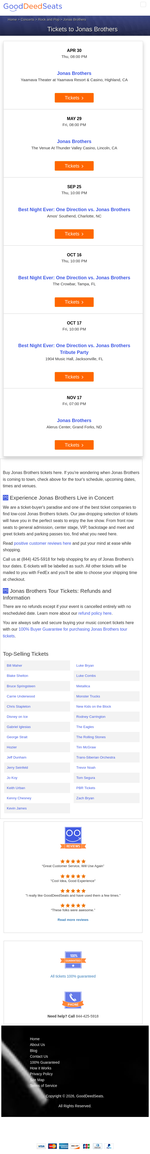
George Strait (17, 737)
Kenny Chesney (19, 798)
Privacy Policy (41, 1074)
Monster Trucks (88, 696)
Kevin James (17, 808)
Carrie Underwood (21, 696)
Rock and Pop (48, 19)
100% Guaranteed (45, 1062)
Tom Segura (85, 778)
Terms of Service (43, 1086)
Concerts (27, 19)
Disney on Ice (17, 717)
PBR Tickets (85, 788)
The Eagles (85, 727)
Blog (33, 1051)
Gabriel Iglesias (19, 727)
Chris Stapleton (18, 706)
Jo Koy (12, 778)
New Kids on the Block (93, 706)
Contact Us (39, 1056)
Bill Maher (14, 665)
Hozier (12, 747)
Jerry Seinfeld (17, 768)
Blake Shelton (17, 676)
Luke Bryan (85, 665)
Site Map (37, 1080)
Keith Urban (16, 788)
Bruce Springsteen (21, 686)
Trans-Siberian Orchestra (95, 757)
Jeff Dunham (16, 757)
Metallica (83, 686)
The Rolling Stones (91, 737)
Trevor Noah (86, 768)
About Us (37, 1045)
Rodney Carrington (90, 717)
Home (12, 19)
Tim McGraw (86, 747)
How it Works (40, 1068)
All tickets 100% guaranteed (73, 976)
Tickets (74, 97)
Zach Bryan (85, 798)
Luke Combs (86, 676)
